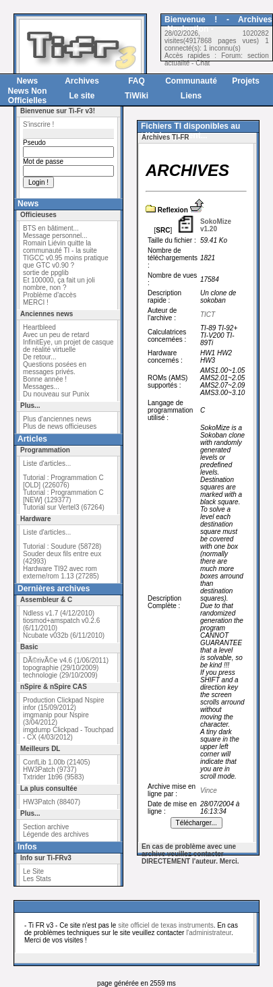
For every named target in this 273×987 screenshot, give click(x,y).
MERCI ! (36, 302)
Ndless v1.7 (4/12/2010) (58, 613)
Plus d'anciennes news (57, 419)
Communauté (191, 81)
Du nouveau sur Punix (56, 394)
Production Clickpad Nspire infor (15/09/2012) (63, 703)
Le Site (33, 871)
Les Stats (37, 879)
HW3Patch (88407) (51, 802)
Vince (208, 790)
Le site (81, 95)
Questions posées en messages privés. (54, 368)
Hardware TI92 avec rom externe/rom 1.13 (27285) (61, 572)
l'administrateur (208, 932)
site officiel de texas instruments (166, 925)
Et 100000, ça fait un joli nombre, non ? (59, 283)
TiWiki (136, 95)
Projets (246, 81)
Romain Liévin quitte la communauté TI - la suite (60, 246)
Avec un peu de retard (56, 334)
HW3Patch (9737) (49, 769)
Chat (202, 63)
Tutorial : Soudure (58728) (62, 546)
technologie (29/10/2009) (60, 675)
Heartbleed (39, 327)
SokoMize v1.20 (215, 225)
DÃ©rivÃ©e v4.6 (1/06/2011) (66, 660)
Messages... (41, 386)
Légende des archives (56, 834)
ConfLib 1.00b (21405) (56, 762)
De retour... (39, 357)
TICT (207, 314)
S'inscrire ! (38, 124)
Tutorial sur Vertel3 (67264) (63, 507)
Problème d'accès (49, 295)
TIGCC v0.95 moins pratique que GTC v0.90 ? (66, 261)
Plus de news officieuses (59, 426)
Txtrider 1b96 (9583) (53, 777)
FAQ (136, 81)
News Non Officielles (27, 95)
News (27, 81)
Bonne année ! (45, 379)
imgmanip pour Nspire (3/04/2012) (56, 718)
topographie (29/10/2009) (60, 667)
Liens (191, 95)
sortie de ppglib (46, 272)
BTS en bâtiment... (51, 228)
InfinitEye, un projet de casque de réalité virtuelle (68, 345)
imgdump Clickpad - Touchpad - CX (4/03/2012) (68, 733)
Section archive (46, 827)
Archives (82, 81)
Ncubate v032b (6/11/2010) (63, 635)
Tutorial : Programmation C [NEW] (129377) (63, 496)
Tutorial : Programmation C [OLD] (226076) (63, 481)
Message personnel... (55, 235)
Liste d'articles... (47, 463)
